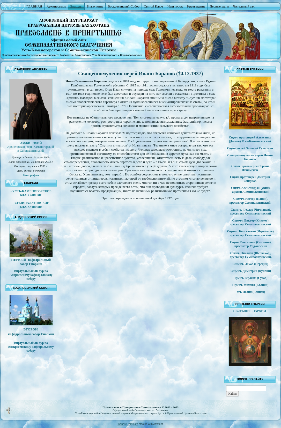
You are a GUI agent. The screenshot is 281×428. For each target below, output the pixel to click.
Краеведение (196, 6)
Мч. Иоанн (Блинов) (250, 292)
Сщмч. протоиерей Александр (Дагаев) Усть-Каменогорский (250, 139)
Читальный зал (244, 6)
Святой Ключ (153, 6)
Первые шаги (219, 6)
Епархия (76, 6)
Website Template (127, 424)
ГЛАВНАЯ (34, 6)
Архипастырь (56, 6)
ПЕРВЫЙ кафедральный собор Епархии (31, 262)
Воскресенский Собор (123, 6)
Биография (31, 175)
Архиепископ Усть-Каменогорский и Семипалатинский (31, 148)
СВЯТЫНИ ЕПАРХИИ (250, 311)
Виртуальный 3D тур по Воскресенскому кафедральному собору (31, 346)
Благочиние (95, 6)
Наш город (175, 6)
